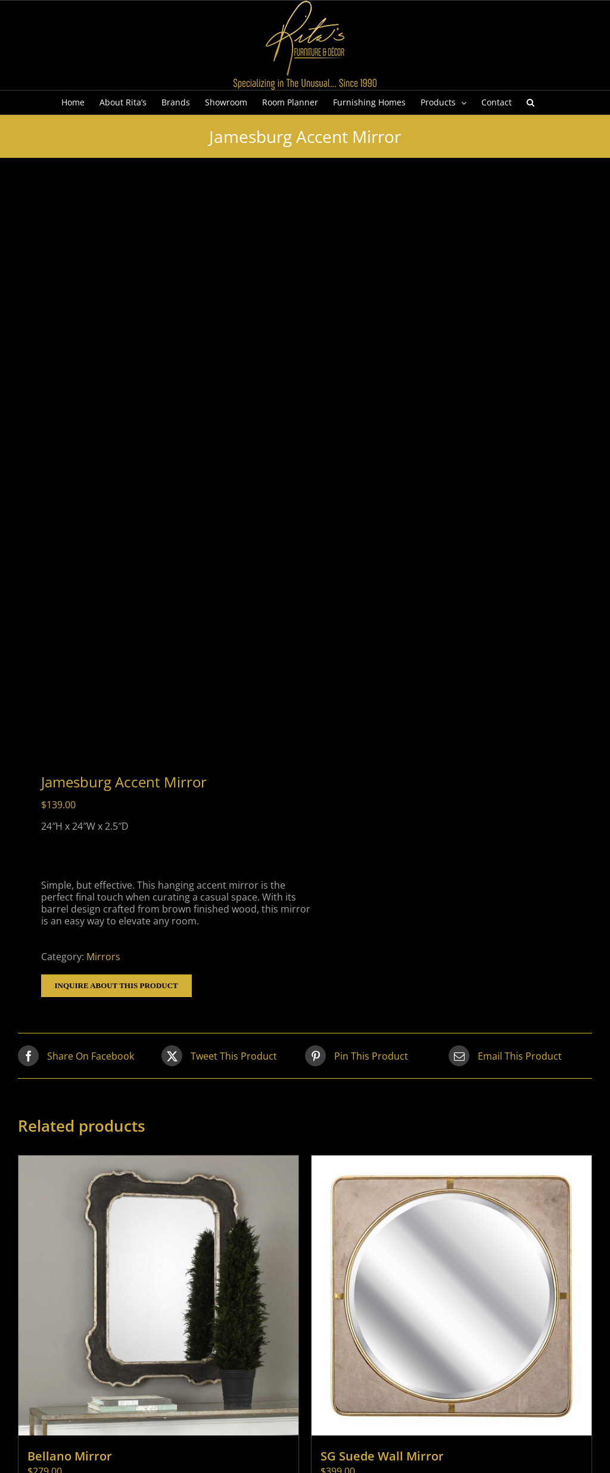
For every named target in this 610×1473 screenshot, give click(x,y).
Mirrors (103, 956)
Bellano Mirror (69, 1456)
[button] (530, 102)
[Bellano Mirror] (158, 1295)
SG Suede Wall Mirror (382, 1456)
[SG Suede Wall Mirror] (452, 1295)
